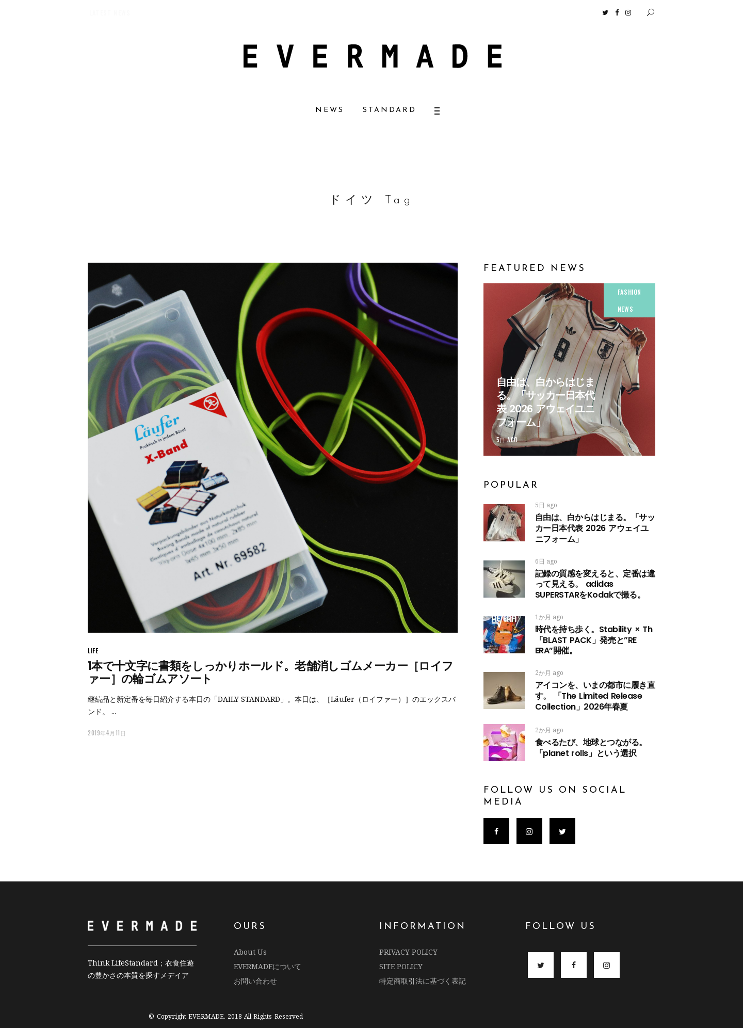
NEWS (625, 308)
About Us (250, 952)
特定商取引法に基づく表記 (422, 981)
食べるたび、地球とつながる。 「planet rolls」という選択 (591, 747)
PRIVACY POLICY (408, 952)
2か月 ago (549, 672)
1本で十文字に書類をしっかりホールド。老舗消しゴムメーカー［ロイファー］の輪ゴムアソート (270, 672)
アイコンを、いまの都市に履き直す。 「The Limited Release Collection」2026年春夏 (595, 696)
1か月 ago (549, 617)
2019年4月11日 (107, 733)
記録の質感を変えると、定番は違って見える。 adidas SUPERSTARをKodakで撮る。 (595, 584)
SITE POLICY (401, 966)
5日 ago (507, 440)
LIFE (93, 650)
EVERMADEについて (267, 966)
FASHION (629, 291)
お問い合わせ (255, 981)
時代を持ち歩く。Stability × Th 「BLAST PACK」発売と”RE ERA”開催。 (594, 640)
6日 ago (546, 561)
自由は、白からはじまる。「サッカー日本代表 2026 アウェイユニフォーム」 (545, 402)
